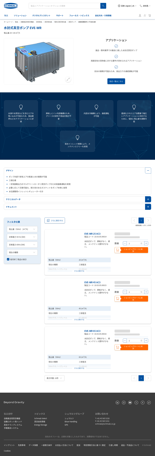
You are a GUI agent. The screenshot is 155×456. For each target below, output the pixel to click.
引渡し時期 (113, 445)
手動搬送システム (11, 428)
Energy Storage (40, 424)
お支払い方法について (64, 445)
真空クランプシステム (13, 424)
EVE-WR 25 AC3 (92, 233)
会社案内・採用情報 (104, 15)
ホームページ (8, 22)
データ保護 (33, 445)
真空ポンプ (72, 22)
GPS (66, 424)
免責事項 (21, 445)
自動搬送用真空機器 (27, 22)
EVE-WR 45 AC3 (92, 282)
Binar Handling (71, 421)
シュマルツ (69, 418)
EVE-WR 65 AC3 (92, 330)
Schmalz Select (40, 418)
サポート (61, 15)
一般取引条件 (46, 445)
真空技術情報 (39, 421)
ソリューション (21, 15)
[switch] (17, 259)
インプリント (9, 445)
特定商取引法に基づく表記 (94, 445)
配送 (78, 445)
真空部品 (39, 22)
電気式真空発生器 (60, 22)
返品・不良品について (130, 445)
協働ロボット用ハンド (13, 421)
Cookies (7, 450)
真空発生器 (48, 22)
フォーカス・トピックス (80, 15)
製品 (7, 15)
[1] (141, 220)
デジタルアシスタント (42, 15)
